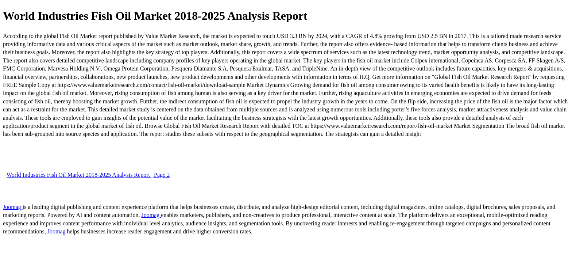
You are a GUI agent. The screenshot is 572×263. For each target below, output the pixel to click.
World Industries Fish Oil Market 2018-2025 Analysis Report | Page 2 (88, 175)
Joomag (13, 207)
